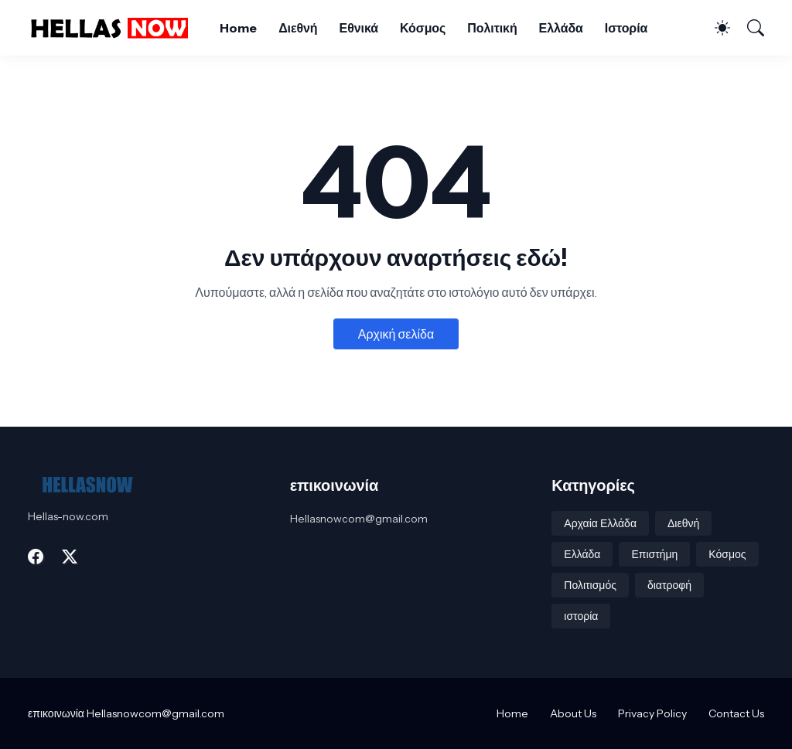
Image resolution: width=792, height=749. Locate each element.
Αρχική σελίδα (396, 334)
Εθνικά (359, 28)
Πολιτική (492, 28)
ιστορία (581, 616)
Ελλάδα (561, 28)
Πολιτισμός (590, 585)
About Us (573, 713)
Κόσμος (423, 28)
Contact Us (736, 713)
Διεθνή (297, 28)
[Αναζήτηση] (748, 27)
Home (238, 28)
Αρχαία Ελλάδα (600, 523)
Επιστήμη (654, 554)
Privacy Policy (652, 713)
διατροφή (669, 585)
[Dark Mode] (714, 27)
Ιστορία (626, 28)
